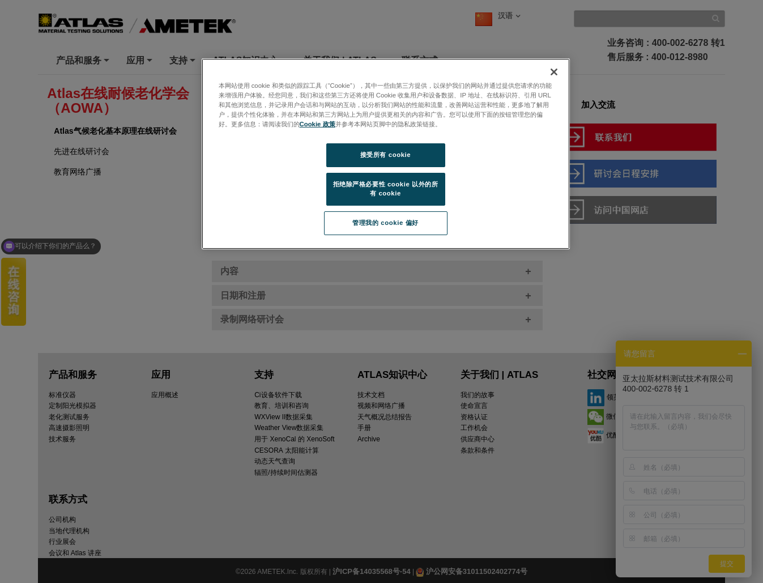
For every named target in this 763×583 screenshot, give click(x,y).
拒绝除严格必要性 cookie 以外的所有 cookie (385, 189)
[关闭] (554, 71)
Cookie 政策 (317, 124)
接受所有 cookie (385, 154)
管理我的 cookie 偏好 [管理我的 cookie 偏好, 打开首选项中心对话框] (385, 222)
